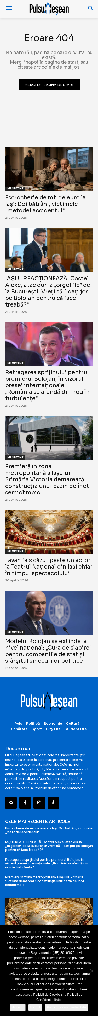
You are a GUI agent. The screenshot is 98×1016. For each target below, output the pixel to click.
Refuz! (35, 1007)
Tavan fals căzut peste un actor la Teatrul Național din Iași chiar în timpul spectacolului (49, 567)
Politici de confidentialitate (66, 1007)
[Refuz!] (91, 970)
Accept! (17, 1007)
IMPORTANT (15, 188)
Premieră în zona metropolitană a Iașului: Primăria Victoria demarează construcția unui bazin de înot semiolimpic (47, 479)
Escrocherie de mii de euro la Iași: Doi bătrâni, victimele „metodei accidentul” (45, 204)
